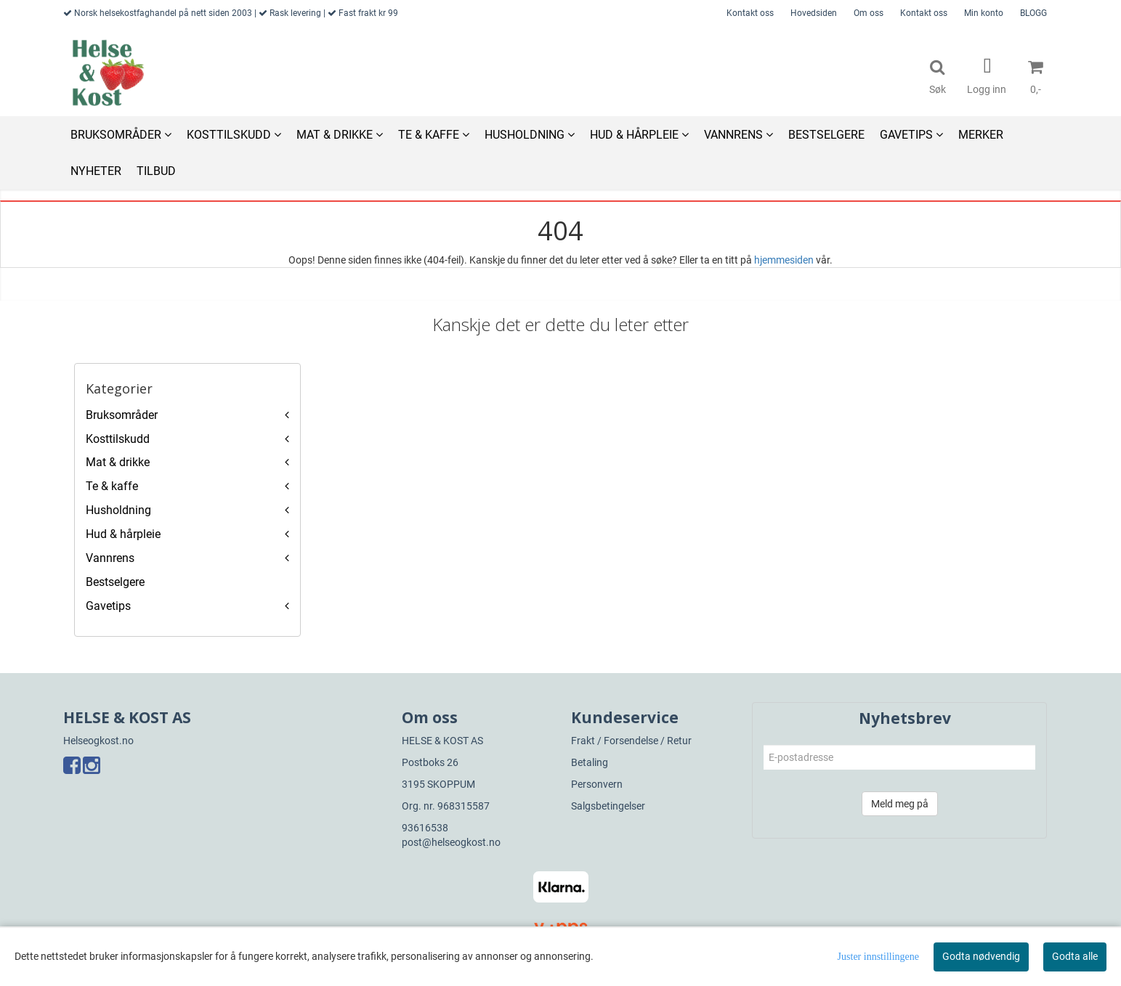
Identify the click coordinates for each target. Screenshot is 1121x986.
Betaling (589, 762)
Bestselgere (115, 582)
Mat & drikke (118, 462)
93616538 (425, 828)
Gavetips (108, 606)
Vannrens (110, 558)
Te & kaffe (112, 486)
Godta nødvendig (981, 956)
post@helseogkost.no (451, 842)
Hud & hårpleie (123, 534)
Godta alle (1075, 956)
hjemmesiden (784, 260)
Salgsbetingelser (608, 806)
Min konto (983, 13)
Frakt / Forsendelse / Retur (631, 740)
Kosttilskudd (118, 439)
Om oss (868, 13)
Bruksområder (122, 415)
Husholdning (118, 510)
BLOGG (1033, 13)
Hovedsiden (813, 13)
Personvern (597, 784)
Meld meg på (899, 804)
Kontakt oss (750, 13)
